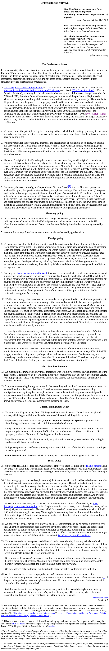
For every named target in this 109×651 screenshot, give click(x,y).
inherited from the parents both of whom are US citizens (32, 90)
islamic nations (93, 465)
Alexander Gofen (100, 597)
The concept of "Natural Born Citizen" (23, 87)
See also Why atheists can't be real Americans (78, 613)
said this (52, 626)
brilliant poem (18, 624)
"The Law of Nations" (83, 90)
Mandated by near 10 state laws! (74, 535)
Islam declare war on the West (32, 273)
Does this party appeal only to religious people (34, 613)
